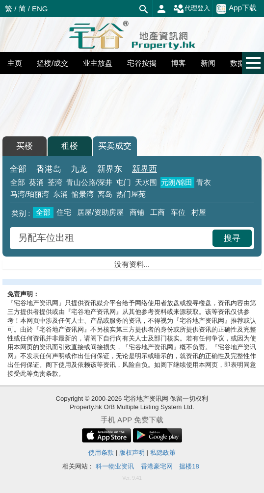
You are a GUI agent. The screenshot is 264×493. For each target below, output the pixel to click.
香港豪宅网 (157, 466)
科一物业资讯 (115, 466)
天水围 (146, 182)
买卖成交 (115, 146)
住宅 (63, 212)
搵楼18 (189, 466)
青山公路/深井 (89, 182)
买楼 (24, 146)
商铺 (137, 212)
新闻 (208, 63)
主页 (14, 63)
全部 (18, 169)
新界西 (144, 169)
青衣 (203, 182)
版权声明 (132, 452)
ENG (40, 8)
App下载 (236, 8)
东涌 (60, 194)
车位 (178, 212)
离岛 (105, 194)
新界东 (109, 169)
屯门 (123, 182)
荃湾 (55, 182)
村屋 (198, 212)
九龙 (79, 169)
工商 (157, 212)
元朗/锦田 (176, 182)
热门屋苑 (131, 194)
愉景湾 (83, 194)
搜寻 (232, 238)
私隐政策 (163, 452)
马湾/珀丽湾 (29, 194)
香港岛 (48, 169)
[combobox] (112, 238)
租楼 (69, 146)
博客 (178, 63)
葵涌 (36, 182)
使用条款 (101, 452)
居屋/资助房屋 (100, 212)
